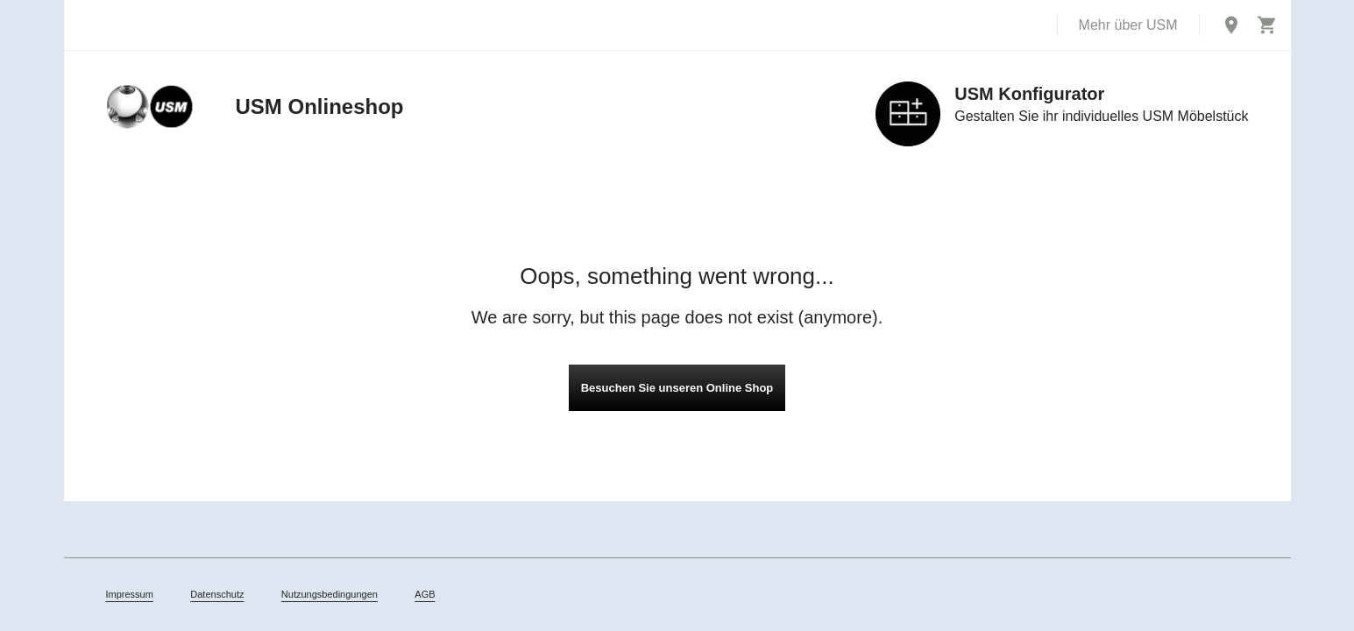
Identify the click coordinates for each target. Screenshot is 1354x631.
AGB (425, 594)
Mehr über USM (1128, 25)
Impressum (129, 594)
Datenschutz (217, 594)
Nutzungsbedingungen (329, 594)
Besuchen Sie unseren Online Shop (677, 387)
